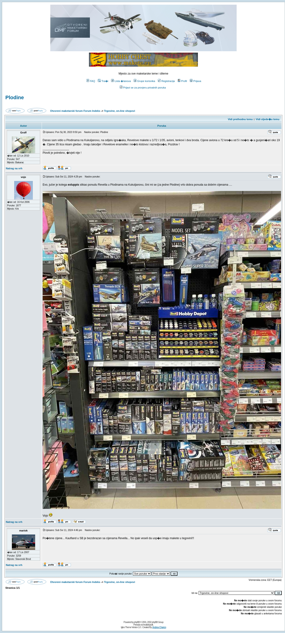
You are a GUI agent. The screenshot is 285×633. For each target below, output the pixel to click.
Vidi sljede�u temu (267, 119)
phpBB (137, 622)
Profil (182, 81)
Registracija (166, 81)
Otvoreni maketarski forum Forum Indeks (75, 110)
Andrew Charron (159, 627)
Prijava (195, 81)
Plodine (14, 97)
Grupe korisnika (144, 81)
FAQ (90, 81)
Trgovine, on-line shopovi (119, 110)
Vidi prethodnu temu (240, 119)
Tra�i (103, 81)
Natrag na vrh (14, 168)
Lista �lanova (121, 81)
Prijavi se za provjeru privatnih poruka (143, 87)
